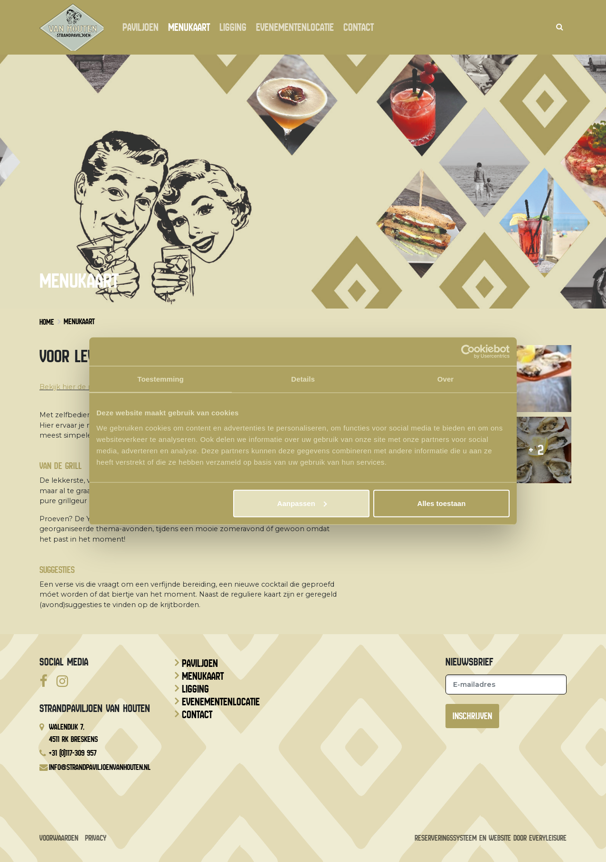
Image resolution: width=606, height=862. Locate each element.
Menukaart (191, 27)
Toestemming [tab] (160, 379)
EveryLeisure (548, 838)
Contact (361, 27)
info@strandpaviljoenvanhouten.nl (100, 767)
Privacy (95, 838)
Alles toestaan (441, 503)
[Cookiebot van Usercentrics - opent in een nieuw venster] (468, 352)
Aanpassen (302, 503)
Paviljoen (143, 27)
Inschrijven (472, 716)
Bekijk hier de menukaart (82, 387)
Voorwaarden (58, 838)
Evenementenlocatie (297, 27)
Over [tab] (445, 379)
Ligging (235, 27)
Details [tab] (303, 379)
